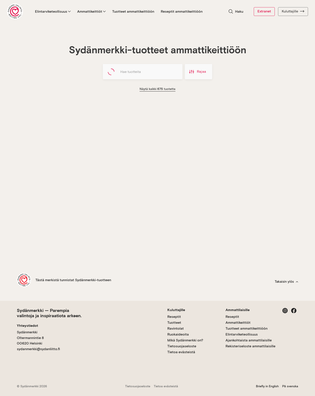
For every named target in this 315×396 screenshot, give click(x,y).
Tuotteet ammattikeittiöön (133, 11)
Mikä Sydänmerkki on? (185, 340)
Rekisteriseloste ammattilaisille (250, 346)
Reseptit (174, 317)
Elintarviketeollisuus (53, 11)
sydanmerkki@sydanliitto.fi (38, 349)
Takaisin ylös (286, 282)
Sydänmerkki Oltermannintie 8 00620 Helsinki (30, 337)
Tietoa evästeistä (181, 352)
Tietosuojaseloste (181, 346)
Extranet (264, 11)
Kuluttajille (293, 11)
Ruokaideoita (178, 334)
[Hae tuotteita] (142, 71)
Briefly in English (267, 386)
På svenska (290, 386)
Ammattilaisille (238, 310)
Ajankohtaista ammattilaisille (249, 340)
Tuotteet (174, 322)
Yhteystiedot (27, 326)
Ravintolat (175, 328)
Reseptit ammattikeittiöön (182, 11)
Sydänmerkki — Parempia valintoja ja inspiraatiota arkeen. (49, 313)
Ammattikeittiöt (91, 11)
